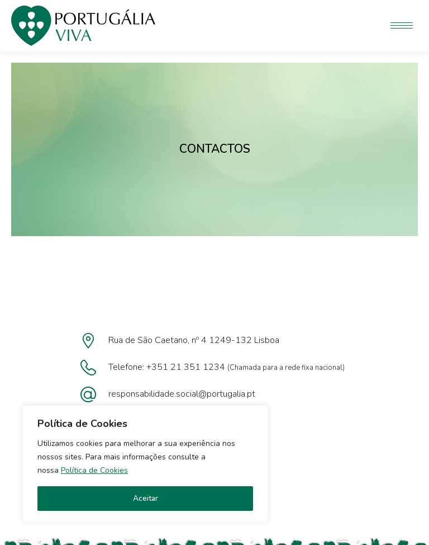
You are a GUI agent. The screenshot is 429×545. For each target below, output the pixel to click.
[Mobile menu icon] (401, 25)
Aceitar (145, 498)
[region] (145, 464)
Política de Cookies (94, 470)
